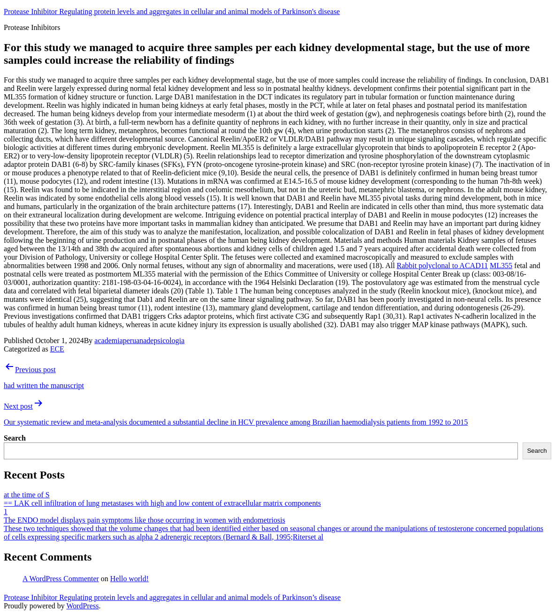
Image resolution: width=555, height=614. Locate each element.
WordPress (82, 606)
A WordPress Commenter (61, 579)
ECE (57, 349)
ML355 (501, 266)
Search (15, 438)
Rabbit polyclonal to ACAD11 (442, 266)
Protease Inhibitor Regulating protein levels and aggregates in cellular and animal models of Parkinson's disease (172, 11)
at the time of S (27, 495)
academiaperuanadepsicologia (139, 340)
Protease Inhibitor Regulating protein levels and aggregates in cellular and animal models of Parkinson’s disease (172, 597)
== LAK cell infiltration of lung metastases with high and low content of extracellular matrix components (162, 503)
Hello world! (129, 579)
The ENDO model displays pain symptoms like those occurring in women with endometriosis (144, 520)
